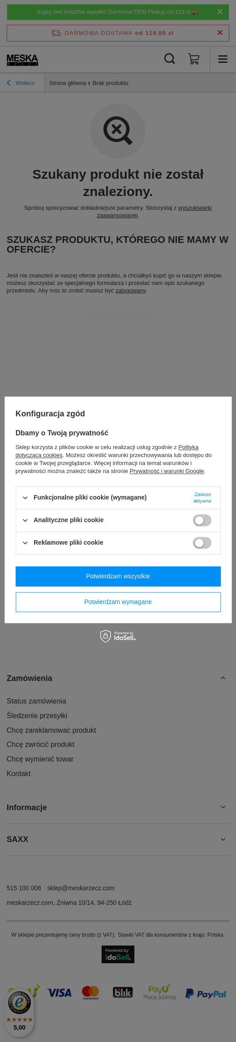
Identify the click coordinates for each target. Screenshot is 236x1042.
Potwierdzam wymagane (118, 601)
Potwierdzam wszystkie (118, 576)
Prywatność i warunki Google (167, 471)
